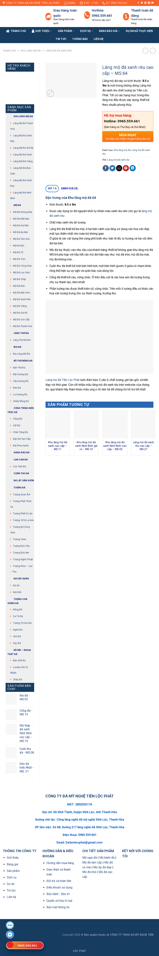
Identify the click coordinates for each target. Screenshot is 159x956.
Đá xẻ (16, 585)
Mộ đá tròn (19, 259)
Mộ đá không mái (22, 212)
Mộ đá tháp (19, 279)
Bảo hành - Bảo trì (58, 894)
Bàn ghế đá (19, 660)
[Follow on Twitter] (142, 3)
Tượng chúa (19, 539)
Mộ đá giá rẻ (20, 312)
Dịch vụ (86, 31)
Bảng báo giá (109, 31)
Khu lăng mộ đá (31, 50)
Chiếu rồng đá (21, 401)
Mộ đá (14, 205)
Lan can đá (17, 459)
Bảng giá (12, 864)
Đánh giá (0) (69, 188)
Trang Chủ (16, 31)
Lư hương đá (20, 394)
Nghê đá (17, 629)
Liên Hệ (99, 38)
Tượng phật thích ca (21, 504)
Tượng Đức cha (21, 546)
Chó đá (17, 636)
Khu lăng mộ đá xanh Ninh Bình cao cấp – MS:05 (115, 446)
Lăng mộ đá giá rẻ (23, 147)
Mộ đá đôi (18, 245)
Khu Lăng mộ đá (20, 116)
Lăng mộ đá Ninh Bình (20, 195)
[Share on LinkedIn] (133, 168)
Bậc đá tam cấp (22, 438)
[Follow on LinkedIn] (149, 3)
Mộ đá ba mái (20, 232)
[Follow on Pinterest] (145, 3)
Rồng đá (17, 609)
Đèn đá (17, 387)
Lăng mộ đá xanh (22, 154)
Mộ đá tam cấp (92, 862)
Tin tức (60, 38)
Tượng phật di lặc (22, 513)
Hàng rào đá (18, 452)
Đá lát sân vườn (20, 480)
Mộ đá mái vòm (21, 292)
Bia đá (14, 347)
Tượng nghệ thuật (23, 559)
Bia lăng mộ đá (21, 353)
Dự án (10, 884)
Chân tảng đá (20, 432)
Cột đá (16, 425)
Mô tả (52, 188)
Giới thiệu (13, 857)
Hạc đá (17, 643)
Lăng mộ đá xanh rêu (59, 50)
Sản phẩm (66, 31)
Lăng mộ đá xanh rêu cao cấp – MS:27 (143, 446)
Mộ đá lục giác (21, 272)
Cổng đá (17, 418)
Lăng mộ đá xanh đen (21, 183)
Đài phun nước (21, 445)
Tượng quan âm (21, 494)
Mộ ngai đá (89, 857)
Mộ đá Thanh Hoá (22, 326)
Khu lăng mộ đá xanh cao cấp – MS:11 (57, 446)
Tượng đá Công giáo (20, 529)
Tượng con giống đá (17, 601)
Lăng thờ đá (18, 333)
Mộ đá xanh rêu (22, 299)
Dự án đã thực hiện (139, 30)
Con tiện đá (19, 466)
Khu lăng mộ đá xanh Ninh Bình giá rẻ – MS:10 (86, 446)
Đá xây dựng (18, 578)
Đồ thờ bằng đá (19, 361)
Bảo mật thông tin (57, 907)
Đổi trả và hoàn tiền (58, 881)
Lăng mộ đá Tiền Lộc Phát (63, 380)
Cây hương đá (20, 381)
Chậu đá (17, 679)
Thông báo (80, 38)
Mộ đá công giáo (22, 265)
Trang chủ (9, 50)
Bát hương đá (20, 374)
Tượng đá (16, 487)
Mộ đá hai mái (21, 225)
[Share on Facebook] (106, 168)
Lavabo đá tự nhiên (19, 670)
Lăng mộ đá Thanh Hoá (21, 126)
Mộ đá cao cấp (21, 319)
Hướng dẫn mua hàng (60, 863)
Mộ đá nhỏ (89, 872)
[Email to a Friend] (119, 168)
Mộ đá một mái (21, 218)
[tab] (52, 188)
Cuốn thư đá (18, 473)
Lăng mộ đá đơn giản (20, 171)
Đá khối (17, 592)
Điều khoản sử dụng (59, 887)
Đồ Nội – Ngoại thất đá (19, 651)
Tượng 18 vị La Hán (23, 520)
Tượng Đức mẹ (21, 552)
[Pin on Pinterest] (126, 168)
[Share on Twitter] (112, 168)
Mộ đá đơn (19, 285)
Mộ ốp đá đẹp (102, 867)
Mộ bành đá (107, 857)
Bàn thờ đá (19, 367)
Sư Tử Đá (18, 616)
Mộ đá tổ (18, 252)
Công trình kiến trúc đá (20, 410)
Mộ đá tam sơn (21, 238)
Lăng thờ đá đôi (22, 340)
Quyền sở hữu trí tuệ (59, 900)
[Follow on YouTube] (152, 3)
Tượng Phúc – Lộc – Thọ (21, 569)
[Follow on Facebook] (138, 3)
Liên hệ (11, 897)
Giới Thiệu (42, 31)
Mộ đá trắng (20, 306)
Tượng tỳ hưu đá (22, 623)
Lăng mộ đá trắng (23, 161)
